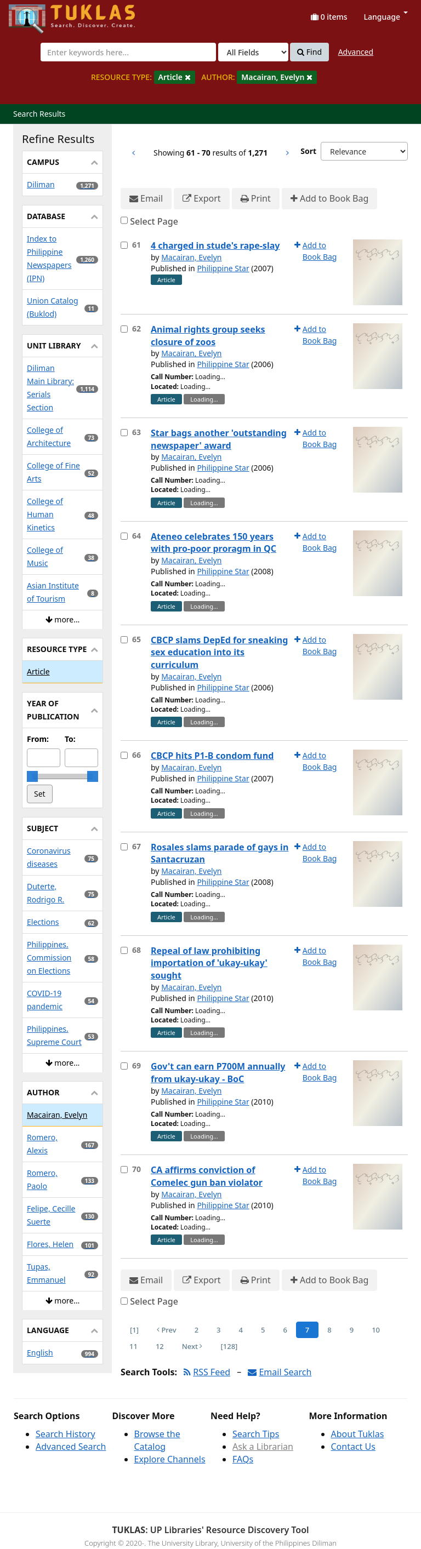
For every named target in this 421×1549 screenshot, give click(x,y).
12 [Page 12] (160, 1346)
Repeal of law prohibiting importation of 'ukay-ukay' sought (209, 963)
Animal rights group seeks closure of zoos (208, 335)
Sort (308, 151)
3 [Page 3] (218, 1330)
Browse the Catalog (157, 1440)
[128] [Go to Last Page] (228, 1346)
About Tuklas (357, 1434)
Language (386, 17)
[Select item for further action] (124, 245)
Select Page (154, 221)
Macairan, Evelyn (191, 257)
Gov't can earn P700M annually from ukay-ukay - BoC (218, 1072)
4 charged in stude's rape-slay (215, 245)
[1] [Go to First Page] (134, 1330)
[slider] (32, 776)
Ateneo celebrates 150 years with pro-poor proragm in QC (213, 542)
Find (309, 52)
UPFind (35, 14)
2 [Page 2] (196, 1330)
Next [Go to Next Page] (192, 1346)
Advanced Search (71, 1447)
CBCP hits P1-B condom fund (212, 756)
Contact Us (353, 1447)
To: (70, 739)
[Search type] (253, 52)
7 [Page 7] (307, 1330)
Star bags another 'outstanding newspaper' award (219, 439)
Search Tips (255, 1434)
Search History (65, 1434)
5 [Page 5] (263, 1330)
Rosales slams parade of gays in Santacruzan (219, 853)
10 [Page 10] (376, 1330)
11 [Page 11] (133, 1346)
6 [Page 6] (285, 1330)
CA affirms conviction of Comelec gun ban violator (207, 1176)
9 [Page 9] (352, 1330)
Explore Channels (170, 1459)
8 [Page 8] (329, 1330)
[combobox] (128, 52)
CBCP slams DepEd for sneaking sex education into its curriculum (219, 652)
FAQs (242, 1459)
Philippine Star (223, 268)
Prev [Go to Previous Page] (167, 1330)
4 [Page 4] (241, 1330)
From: (38, 739)
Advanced (355, 52)
